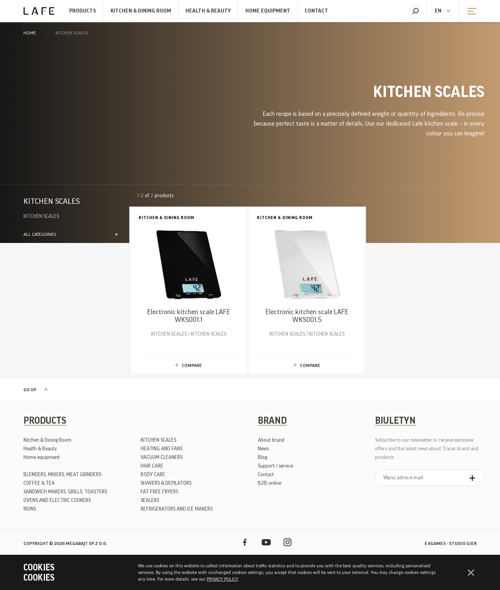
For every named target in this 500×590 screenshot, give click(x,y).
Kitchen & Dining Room (141, 11)
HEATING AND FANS (161, 448)
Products (82, 11)
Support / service (275, 465)
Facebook (245, 542)
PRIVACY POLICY (222, 579)
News (263, 448)
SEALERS (150, 500)
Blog (262, 457)
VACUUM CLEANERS (161, 457)
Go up (29, 389)
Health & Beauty (208, 11)
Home (29, 33)
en (438, 11)
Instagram (288, 542)
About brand (271, 439)
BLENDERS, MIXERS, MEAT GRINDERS (62, 474)
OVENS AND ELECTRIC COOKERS (57, 500)
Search (415, 11)
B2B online (269, 483)
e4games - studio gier (451, 543)
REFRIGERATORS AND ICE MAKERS (176, 508)
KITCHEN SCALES (71, 33)
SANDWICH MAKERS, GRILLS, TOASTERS (65, 491)
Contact (316, 11)
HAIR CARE (152, 465)
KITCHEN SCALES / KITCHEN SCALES (188, 275)
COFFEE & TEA (39, 483)
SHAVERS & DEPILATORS (166, 483)
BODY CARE (153, 474)
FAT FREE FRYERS (159, 491)
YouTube (266, 542)
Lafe (38, 11)
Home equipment (267, 11)
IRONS (29, 508)
